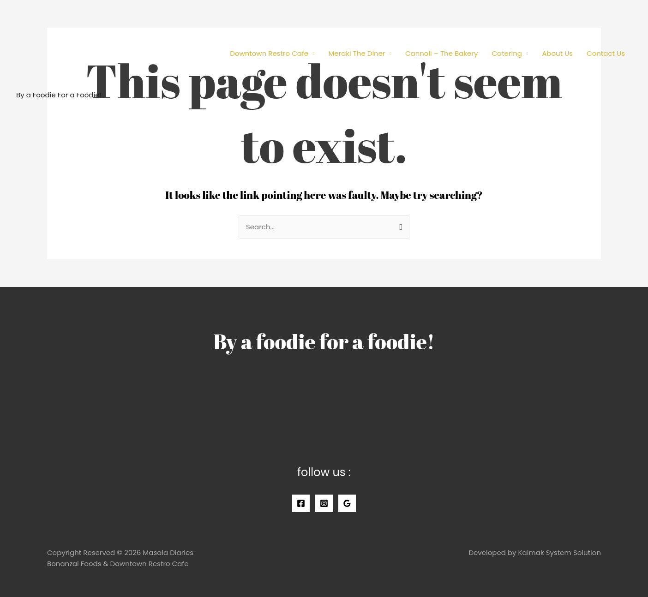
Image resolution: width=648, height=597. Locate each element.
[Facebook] (301, 503)
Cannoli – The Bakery (441, 53)
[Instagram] (324, 503)
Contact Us (606, 53)
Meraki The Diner (356, 53)
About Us (557, 53)
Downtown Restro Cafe (269, 53)
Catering (507, 53)
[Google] (347, 503)
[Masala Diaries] (57, 48)
